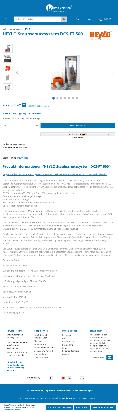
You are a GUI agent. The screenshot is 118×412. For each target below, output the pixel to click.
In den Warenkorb (78, 125)
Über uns (38, 341)
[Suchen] (64, 19)
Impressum (67, 335)
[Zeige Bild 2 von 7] (57, 98)
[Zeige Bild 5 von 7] (69, 98)
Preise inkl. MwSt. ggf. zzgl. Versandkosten (22, 113)
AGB (64, 338)
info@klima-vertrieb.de (13, 347)
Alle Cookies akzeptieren (103, 407)
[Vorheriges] (17, 72)
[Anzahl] (21, 125)
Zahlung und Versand (43, 351)
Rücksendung (40, 354)
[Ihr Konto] (89, 19)
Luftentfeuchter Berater (44, 347)
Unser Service (40, 344)
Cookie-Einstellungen (83, 390)
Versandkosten (65, 398)
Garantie (66, 354)
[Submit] (109, 357)
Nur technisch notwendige (59, 407)
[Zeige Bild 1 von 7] (53, 98)
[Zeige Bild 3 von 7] (61, 98)
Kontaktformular (41, 357)
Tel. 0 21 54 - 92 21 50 (17, 342)
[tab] (9, 158)
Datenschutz (67, 345)
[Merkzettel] (78, 19)
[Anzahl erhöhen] (37, 125)
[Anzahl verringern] (5, 125)
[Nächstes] (113, 72)
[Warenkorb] (105, 19)
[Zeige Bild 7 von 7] (77, 98)
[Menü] (6, 19)
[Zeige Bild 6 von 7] (73, 98)
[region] (59, 72)
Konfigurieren (82, 407)
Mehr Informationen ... (13, 410)
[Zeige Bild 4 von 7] (65, 98)
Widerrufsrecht (68, 341)
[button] (78, 135)
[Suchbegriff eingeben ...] (37, 19)
